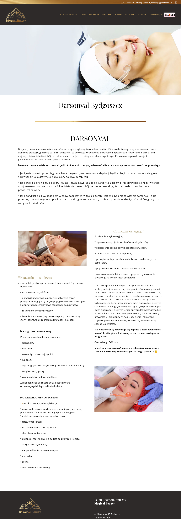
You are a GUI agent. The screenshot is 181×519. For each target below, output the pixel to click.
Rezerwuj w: (162, 15)
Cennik (119, 14)
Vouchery (130, 14)
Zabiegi (94, 15)
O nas (83, 14)
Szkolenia (107, 14)
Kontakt (143, 14)
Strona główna (68, 14)
